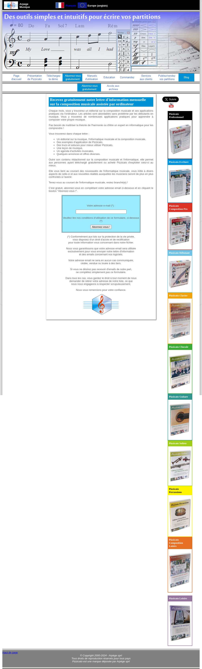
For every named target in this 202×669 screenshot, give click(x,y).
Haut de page (10, 652)
